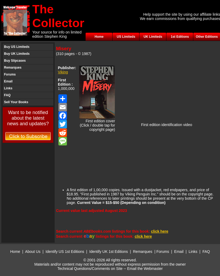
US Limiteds (126, 37)
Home (99, 37)
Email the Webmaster (145, 268)
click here (159, 231)
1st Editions (180, 37)
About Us (33, 251)
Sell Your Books (16, 102)
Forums (10, 74)
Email (8, 81)
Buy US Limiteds (16, 47)
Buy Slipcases (15, 60)
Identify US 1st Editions (65, 251)
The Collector (58, 16)
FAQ (7, 95)
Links (8, 88)
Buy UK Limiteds (17, 54)
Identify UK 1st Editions (109, 251)
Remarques (12, 67)
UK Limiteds (152, 37)
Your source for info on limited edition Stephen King (57, 34)
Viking (63, 72)
